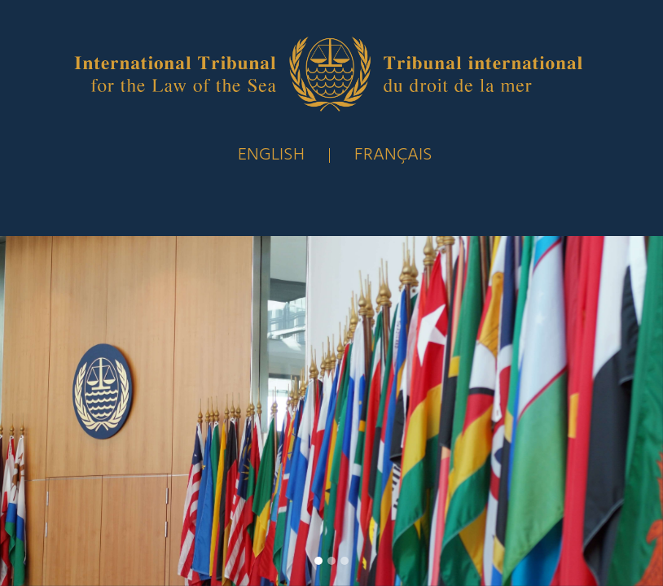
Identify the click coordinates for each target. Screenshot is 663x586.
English (271, 155)
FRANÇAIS (393, 155)
